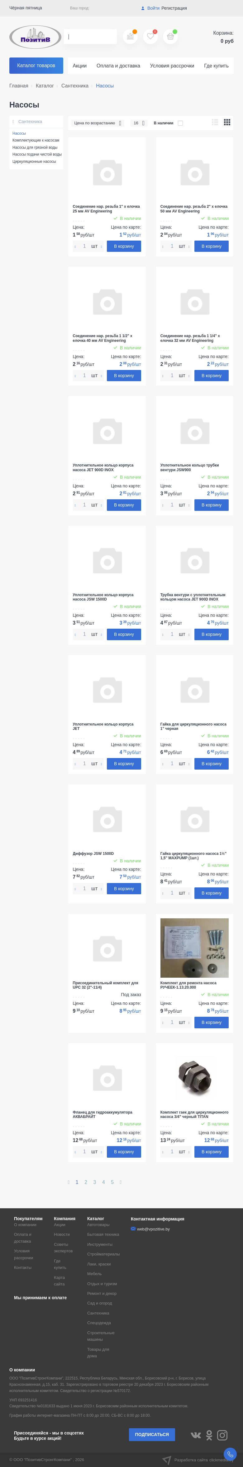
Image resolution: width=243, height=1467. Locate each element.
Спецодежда (99, 1322)
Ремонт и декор (102, 1293)
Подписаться (152, 1434)
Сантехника (27, 121)
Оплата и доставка (118, 65)
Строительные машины (101, 1336)
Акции (80, 65)
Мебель (94, 1273)
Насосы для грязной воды (34, 147)
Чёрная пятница (25, 7)
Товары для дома (98, 1352)
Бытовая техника (103, 1234)
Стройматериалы (103, 1254)
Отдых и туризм (102, 1283)
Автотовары (98, 1224)
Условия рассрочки (172, 65)
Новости (61, 1234)
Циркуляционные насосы (34, 161)
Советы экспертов (63, 1247)
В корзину (124, 246)
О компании (25, 1224)
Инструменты (99, 1244)
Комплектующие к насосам (35, 140)
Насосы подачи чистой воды (37, 154)
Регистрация (174, 8)
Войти (150, 8)
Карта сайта (59, 1280)
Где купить (216, 65)
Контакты (22, 1267)
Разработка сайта (198, 1460)
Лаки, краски (99, 1264)
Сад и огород (99, 1303)
